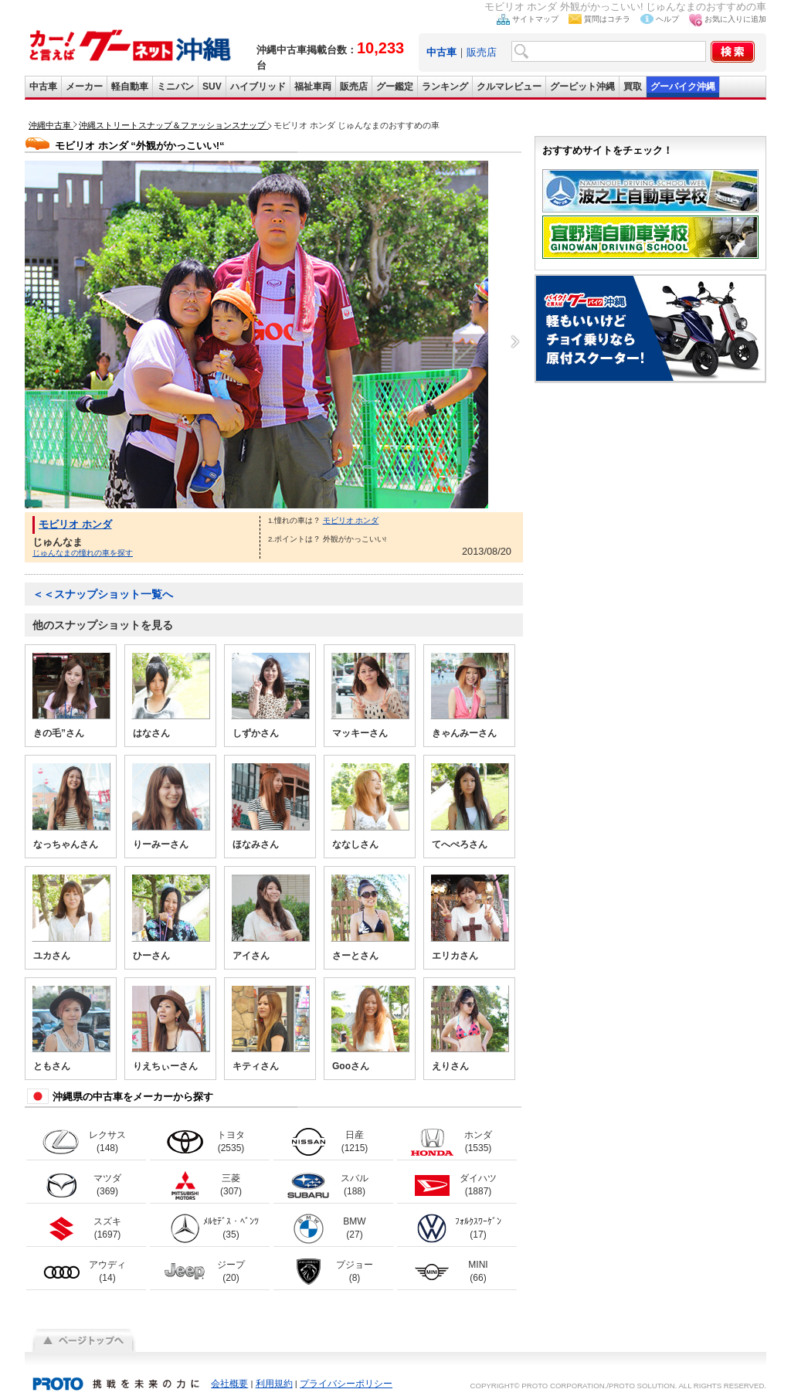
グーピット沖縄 (582, 86)
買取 (632, 86)
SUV (212, 86)
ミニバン (175, 86)
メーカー (84, 86)
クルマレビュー (509, 86)
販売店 (482, 52)
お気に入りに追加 (735, 19)
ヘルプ (667, 19)
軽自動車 (129, 86)
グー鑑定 (394, 86)
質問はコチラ (607, 19)
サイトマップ (535, 19)
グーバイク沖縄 (682, 86)
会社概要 (229, 1383)
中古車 (43, 86)
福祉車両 (312, 86)
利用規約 (274, 1383)
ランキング (445, 86)
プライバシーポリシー (346, 1383)
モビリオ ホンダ (75, 524)
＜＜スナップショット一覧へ (102, 594)
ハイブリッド (258, 86)
